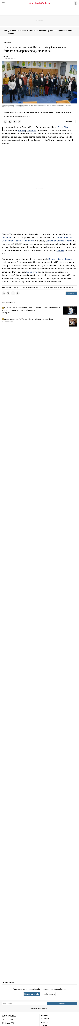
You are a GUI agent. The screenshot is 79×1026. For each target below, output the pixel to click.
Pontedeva (29, 241)
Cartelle (59, 237)
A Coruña (45, 1018)
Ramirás (19, 241)
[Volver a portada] (39, 3)
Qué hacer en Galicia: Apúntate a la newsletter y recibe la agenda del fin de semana (40, 32)
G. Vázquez (5, 313)
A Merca (68, 237)
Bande (21, 130)
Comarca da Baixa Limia (51, 287)
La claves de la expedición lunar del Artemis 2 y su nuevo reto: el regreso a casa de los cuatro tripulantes (31, 308)
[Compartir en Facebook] (15, 122)
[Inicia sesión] (75, 3)
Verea (69, 241)
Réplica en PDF (8, 1023)
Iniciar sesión (49, 994)
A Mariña (45, 1022)
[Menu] (3, 3)
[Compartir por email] (10, 122)
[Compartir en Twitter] (19, 122)
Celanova (31, 130)
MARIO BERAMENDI (8, 322)
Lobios (68, 259)
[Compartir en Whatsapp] (5, 122)
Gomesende (7, 241)
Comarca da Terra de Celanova (31, 287)
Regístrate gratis (31, 994)
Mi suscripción (7, 1020)
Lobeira (59, 259)
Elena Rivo (63, 127)
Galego (44, 1008)
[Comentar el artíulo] (70, 121)
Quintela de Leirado (54, 241)
